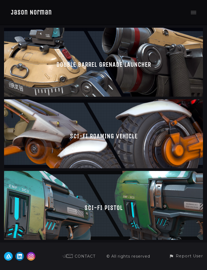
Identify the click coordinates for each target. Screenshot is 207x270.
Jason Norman (31, 12)
